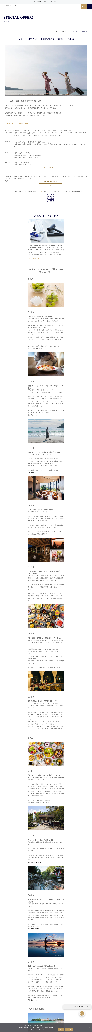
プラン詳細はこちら (33, 259)
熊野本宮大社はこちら (34, 862)
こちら (41, 192)
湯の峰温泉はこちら (33, 929)
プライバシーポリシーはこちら (38, 1029)
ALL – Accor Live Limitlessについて (50, 182)
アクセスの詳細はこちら (50, 168)
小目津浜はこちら (33, 472)
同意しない (69, 1029)
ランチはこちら (32, 415)
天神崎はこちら (32, 1000)
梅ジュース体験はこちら (35, 348)
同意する (61, 1029)
